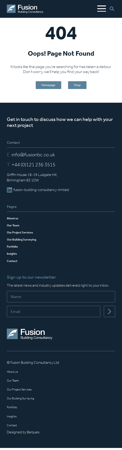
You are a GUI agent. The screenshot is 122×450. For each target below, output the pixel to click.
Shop (80, 86)
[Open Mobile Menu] (101, 8)
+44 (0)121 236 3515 (31, 167)
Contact (13, 263)
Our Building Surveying (25, 241)
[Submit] (109, 313)
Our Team (15, 227)
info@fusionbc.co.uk (31, 157)
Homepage (46, 86)
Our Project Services (23, 234)
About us (14, 220)
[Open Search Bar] (112, 9)
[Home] (25, 9)
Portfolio (14, 248)
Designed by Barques (23, 434)
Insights (13, 255)
